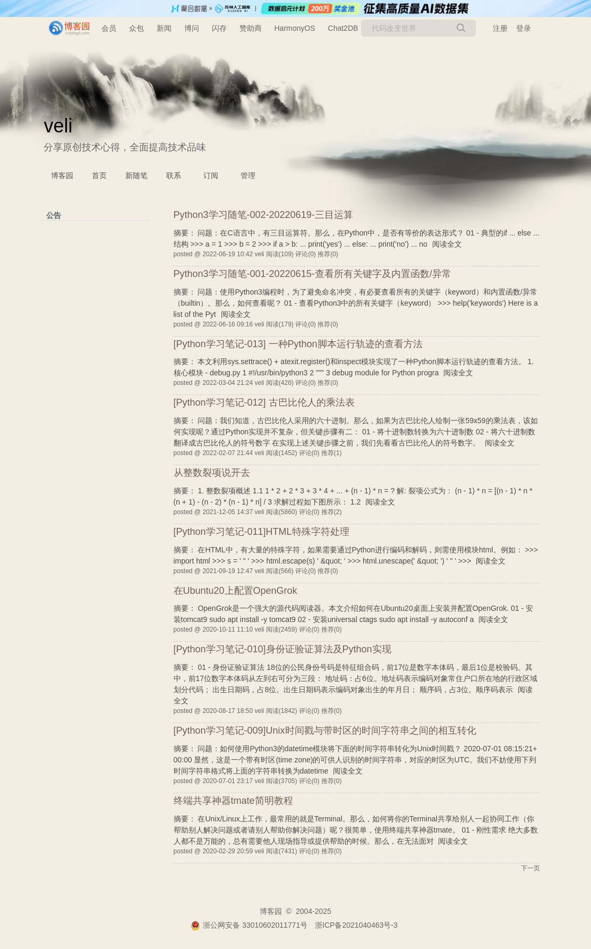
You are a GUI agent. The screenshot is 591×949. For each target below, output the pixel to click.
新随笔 (136, 175)
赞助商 (250, 28)
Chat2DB (343, 28)
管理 (248, 175)
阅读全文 (447, 244)
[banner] (65, 28)
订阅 (210, 175)
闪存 (219, 28)
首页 (99, 175)
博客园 (62, 175)
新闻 (164, 28)
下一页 (530, 868)
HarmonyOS (295, 28)
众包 (136, 28)
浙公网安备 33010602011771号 (249, 925)
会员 (108, 28)
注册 (500, 28)
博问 (191, 28)
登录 (523, 28)
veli (58, 126)
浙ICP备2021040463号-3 (356, 925)
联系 (173, 175)
